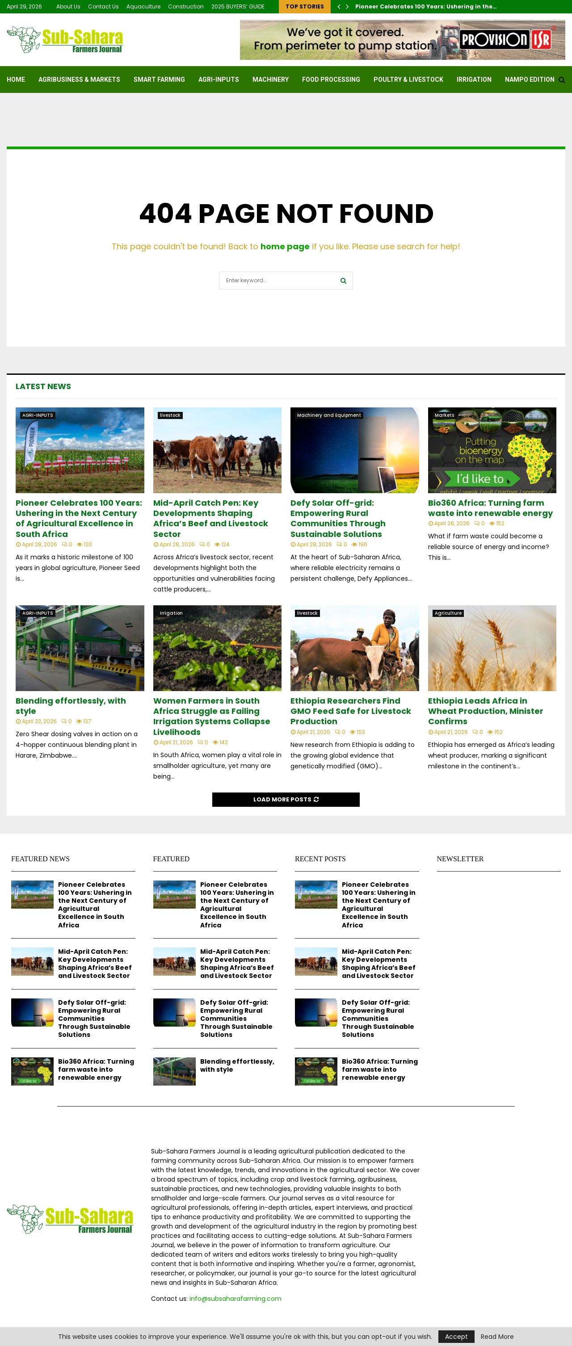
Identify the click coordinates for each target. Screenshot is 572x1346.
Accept (456, 1336)
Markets (444, 415)
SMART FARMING (159, 79)
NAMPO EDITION (530, 79)
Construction (186, 6)
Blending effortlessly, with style (71, 706)
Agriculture (448, 613)
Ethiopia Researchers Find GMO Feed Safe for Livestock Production (350, 711)
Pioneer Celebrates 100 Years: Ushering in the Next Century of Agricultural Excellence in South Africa (79, 518)
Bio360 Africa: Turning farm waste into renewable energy (490, 508)
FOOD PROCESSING (331, 79)
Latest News (43, 386)
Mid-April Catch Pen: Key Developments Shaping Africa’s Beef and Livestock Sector (210, 518)
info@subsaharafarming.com (235, 1298)
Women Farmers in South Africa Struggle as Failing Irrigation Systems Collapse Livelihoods (211, 716)
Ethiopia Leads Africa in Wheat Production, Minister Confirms (485, 711)
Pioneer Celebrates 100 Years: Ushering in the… (426, 6)
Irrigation (474, 79)
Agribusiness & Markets (79, 79)
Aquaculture (143, 6)
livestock (170, 415)
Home (16, 79)
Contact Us (103, 6)
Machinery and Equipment (329, 415)
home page (285, 246)
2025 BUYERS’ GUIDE (238, 6)
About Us (68, 6)
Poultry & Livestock (408, 79)
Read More (497, 1336)
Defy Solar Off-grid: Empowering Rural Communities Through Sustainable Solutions (338, 518)
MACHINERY (270, 79)
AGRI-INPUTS (218, 79)
